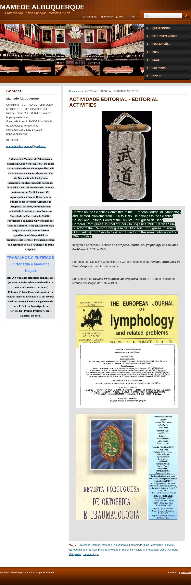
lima (146, 544)
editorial (169, 544)
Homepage (75, 91)
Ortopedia (75, 554)
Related (113, 549)
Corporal (173, 549)
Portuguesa (151, 549)
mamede (107, 544)
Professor (84, 544)
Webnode (186, 572)
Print (133, 16)
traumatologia (91, 554)
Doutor (96, 544)
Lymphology (100, 549)
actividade (157, 544)
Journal (87, 549)
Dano (163, 549)
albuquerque (121, 544)
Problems (125, 549)
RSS (121, 16)
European (75, 549)
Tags (72, 545)
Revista (137, 549)
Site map (108, 16)
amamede (136, 544)
